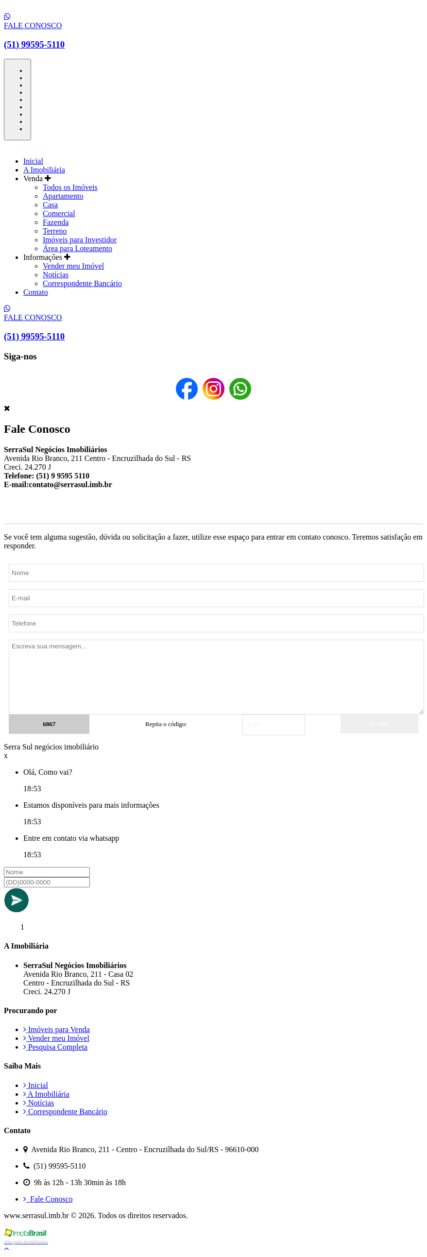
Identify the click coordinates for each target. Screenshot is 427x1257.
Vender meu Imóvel (73, 266)
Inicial (33, 161)
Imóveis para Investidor (80, 240)
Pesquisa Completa (55, 1047)
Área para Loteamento (77, 248)
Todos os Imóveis (70, 187)
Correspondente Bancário (82, 283)
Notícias (55, 275)
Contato (35, 292)
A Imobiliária (44, 170)
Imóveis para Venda (56, 1029)
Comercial (59, 213)
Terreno (55, 231)
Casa (50, 205)
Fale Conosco (48, 1199)
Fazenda (55, 222)
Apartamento (63, 196)
